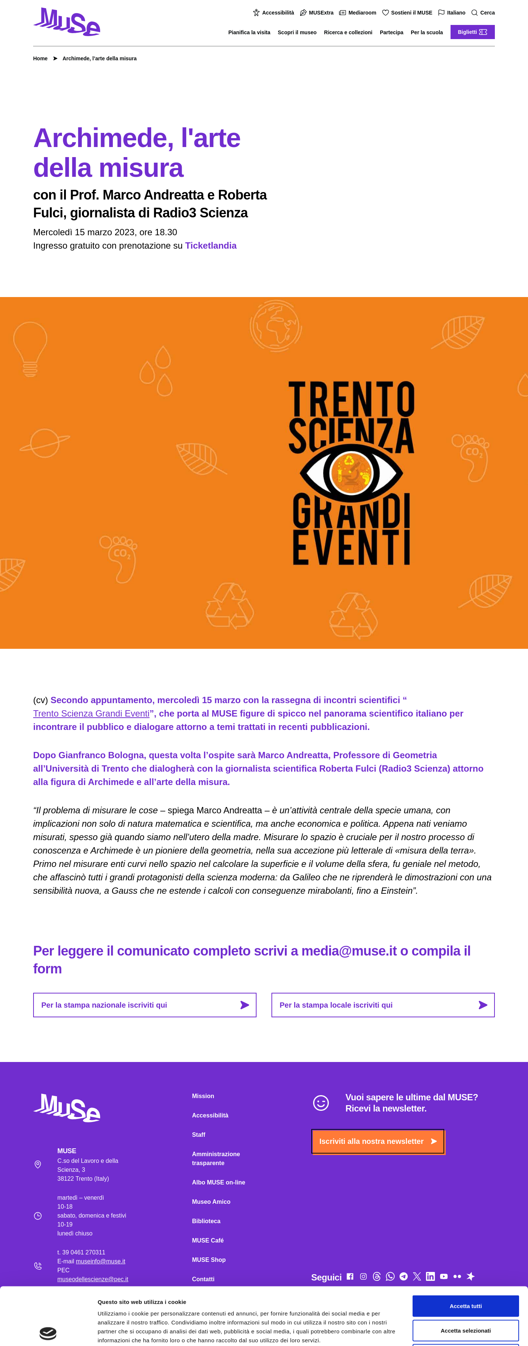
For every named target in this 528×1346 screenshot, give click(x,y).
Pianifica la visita (249, 32)
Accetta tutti (466, 1248)
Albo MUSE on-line (218, 1182)
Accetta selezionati (465, 1273)
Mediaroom (358, 13)
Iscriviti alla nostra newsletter (378, 1141)
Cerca (484, 13)
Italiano (452, 13)
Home (40, 58)
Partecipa (391, 32)
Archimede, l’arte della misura (96, 58)
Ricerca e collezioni (348, 32)
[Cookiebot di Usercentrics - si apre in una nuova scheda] (48, 1331)
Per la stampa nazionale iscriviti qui (145, 1005)
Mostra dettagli (392, 1331)
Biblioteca (206, 1221)
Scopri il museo (297, 32)
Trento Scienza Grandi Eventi (91, 713)
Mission (203, 1096)
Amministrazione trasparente (216, 1158)
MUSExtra (318, 13)
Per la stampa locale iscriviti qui (383, 1005)
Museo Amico (211, 1202)
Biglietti (472, 32)
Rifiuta (466, 1297)
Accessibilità (274, 13)
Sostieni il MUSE (408, 13)
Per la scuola (427, 32)
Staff (199, 1135)
